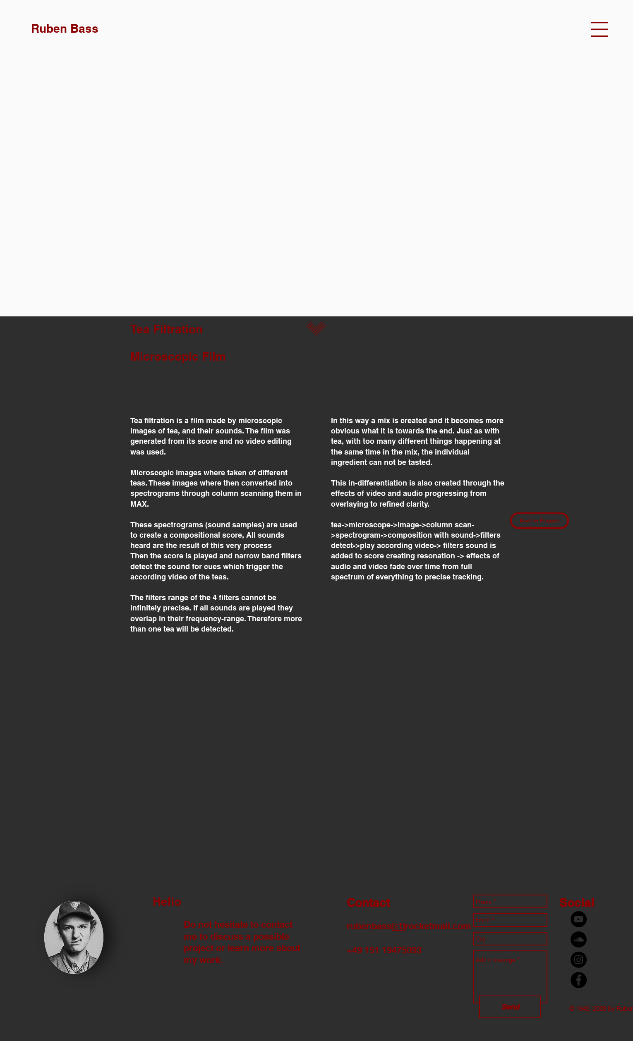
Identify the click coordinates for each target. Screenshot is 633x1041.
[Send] (510, 1007)
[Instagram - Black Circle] (579, 960)
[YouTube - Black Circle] (579, 919)
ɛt (398, 926)
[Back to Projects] (539, 520)
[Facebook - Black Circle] (579, 980)
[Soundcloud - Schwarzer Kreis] (579, 939)
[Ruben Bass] (64, 28)
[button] (599, 29)
